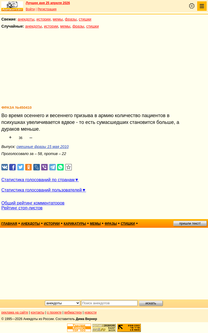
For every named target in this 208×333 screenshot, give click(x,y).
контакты (37, 312)
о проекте (54, 312)
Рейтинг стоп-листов (22, 208)
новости (90, 312)
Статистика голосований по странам (37, 179)
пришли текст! (190, 223)
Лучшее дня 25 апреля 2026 (48, 3)
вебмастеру (73, 312)
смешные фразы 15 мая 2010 (43, 146)
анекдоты (26, 19)
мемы (58, 19)
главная (9, 224)
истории (44, 19)
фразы (71, 19)
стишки (85, 19)
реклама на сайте (14, 312)
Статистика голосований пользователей (41, 190)
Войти (30, 9)
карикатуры (75, 224)
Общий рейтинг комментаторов (32, 203)
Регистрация (46, 9)
